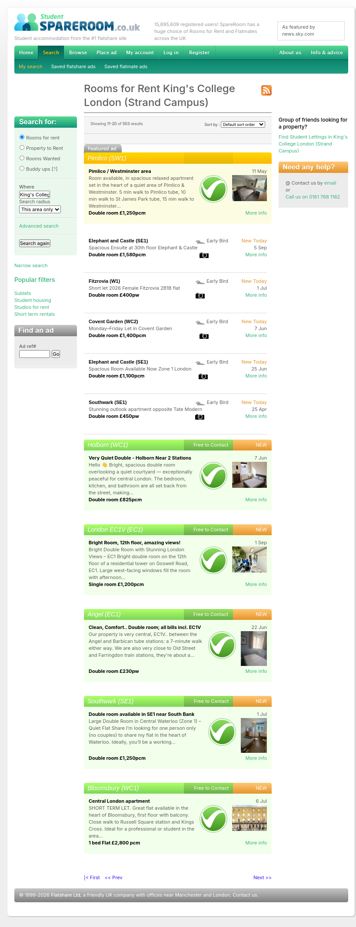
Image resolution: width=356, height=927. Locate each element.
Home (26, 53)
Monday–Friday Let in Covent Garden (130, 328)
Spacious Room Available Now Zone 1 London (140, 369)
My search (31, 66)
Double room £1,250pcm (117, 213)
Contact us (245, 895)
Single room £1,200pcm (116, 584)
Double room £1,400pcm (117, 335)
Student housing (32, 300)
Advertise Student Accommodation (106, 53)
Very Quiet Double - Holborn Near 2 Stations (140, 458)
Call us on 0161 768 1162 (313, 197)
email (330, 183)
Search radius (34, 202)
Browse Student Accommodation (78, 53)
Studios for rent (31, 307)
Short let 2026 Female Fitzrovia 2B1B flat (134, 288)
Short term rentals (34, 314)
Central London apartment (119, 801)
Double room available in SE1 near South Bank (141, 714)
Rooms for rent (39, 138)
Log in (171, 53)
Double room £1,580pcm (117, 255)
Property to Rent (41, 148)
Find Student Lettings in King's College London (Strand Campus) (313, 144)
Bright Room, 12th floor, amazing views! (134, 543)
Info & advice (327, 53)
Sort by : (234, 124)
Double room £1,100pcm (116, 376)
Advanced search (39, 226)
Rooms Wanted (39, 159)
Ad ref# (27, 346)
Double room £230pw (114, 671)
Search (51, 53)
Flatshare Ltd (65, 895)
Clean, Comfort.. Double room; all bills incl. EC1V (145, 627)
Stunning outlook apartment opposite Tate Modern (145, 409)
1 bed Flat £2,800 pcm (114, 843)
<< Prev (114, 877)
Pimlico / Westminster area (120, 171)
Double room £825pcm (115, 500)
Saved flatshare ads (73, 66)
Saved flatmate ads (125, 66)
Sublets (22, 293)
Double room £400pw (114, 295)
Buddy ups (34, 169)
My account (140, 53)
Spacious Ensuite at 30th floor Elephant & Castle (143, 248)
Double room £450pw (114, 416)
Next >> (262, 877)
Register (199, 53)
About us (290, 53)
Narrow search (30, 265)
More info (256, 213)
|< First (92, 877)
